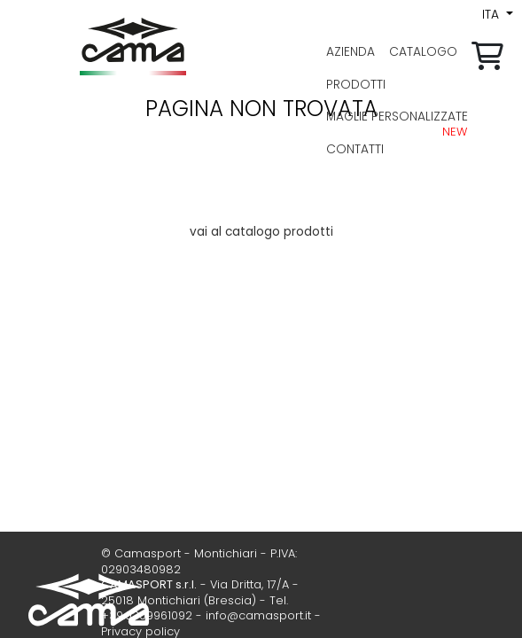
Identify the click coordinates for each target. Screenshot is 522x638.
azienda (350, 51)
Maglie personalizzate (397, 116)
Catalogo (423, 51)
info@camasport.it (258, 615)
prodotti (356, 84)
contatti (355, 149)
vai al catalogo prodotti (261, 231)
